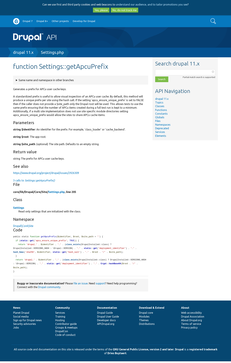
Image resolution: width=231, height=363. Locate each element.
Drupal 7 (28, 21)
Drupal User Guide (108, 318)
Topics (159, 102)
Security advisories (24, 325)
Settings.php (52, 52)
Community (62, 309)
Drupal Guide (105, 314)
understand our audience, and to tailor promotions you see (151, 4)
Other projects (60, 21)
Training (60, 318)
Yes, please (101, 10)
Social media (21, 318)
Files (157, 120)
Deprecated (162, 128)
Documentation (107, 309)
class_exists (73, 245)
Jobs (16, 329)
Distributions (147, 325)
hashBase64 (115, 265)
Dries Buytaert (116, 354)
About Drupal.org (191, 321)
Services (160, 131)
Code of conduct (65, 336)
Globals (159, 117)
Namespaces (162, 124)
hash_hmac (18, 253)
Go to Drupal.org (16, 21)
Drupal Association (192, 318)
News (16, 309)
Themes (144, 321)
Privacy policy (189, 329)
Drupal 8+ (42, 21)
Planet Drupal (21, 314)
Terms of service (191, 325)
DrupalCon (61, 332)
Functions (161, 109)
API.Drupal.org (105, 325)
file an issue (81, 285)
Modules (144, 318)
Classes (159, 106)
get (32, 241)
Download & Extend (151, 309)
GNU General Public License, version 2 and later (143, 351)
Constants (161, 113)
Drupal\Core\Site (23, 225)
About (185, 309)
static (24, 241)
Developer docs (106, 321)
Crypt (104, 265)
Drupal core (146, 314)
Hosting (60, 321)
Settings (18, 207)
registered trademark (203, 351)
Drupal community (49, 288)
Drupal (179, 351)
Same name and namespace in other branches (46, 80)
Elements (160, 135)
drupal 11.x (23, 52)
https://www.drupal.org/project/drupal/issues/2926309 (46, 172)
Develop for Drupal (84, 21)
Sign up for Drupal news (27, 321)
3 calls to (34, 180)
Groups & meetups (66, 329)
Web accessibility (191, 314)
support (100, 285)
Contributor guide (66, 325)
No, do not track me (124, 10)
